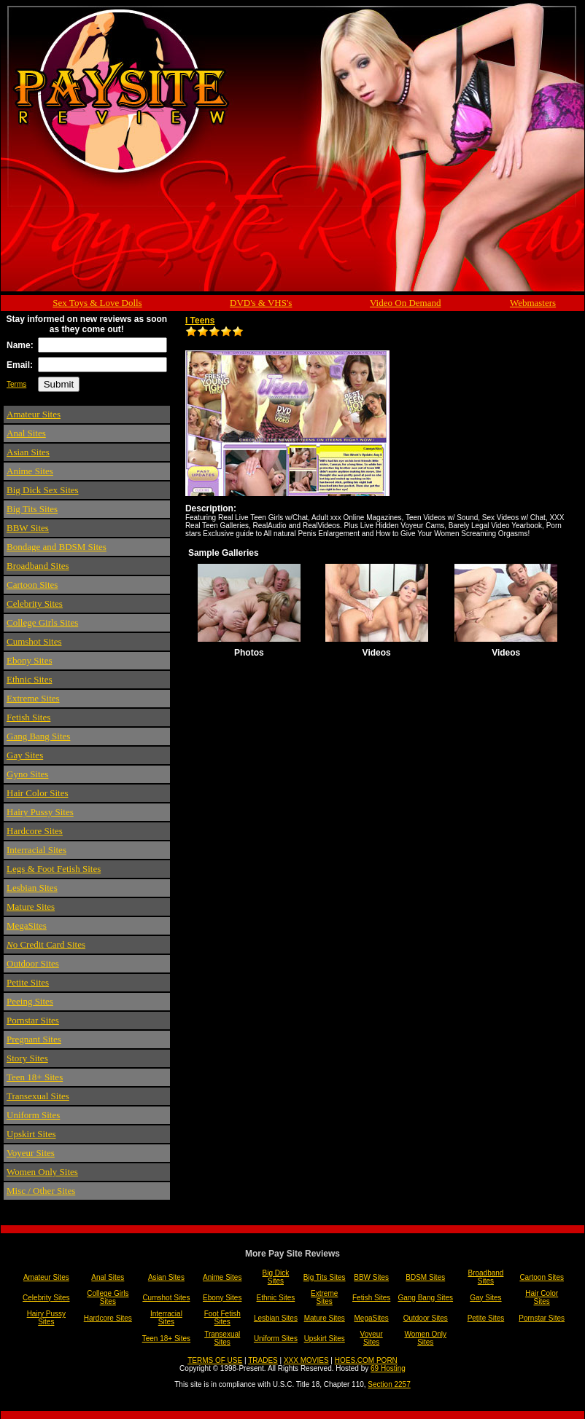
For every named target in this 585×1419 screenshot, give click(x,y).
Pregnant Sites (34, 1039)
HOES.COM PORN (366, 1360)
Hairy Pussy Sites (40, 811)
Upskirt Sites (31, 1133)
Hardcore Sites (35, 830)
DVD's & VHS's (261, 302)
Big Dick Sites (276, 1277)
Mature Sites (31, 906)
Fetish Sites (28, 717)
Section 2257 (389, 1384)
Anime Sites (30, 470)
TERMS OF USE (214, 1360)
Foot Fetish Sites (222, 1318)
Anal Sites (26, 433)
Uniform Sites (33, 1114)
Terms (16, 384)
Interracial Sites (36, 849)
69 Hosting (388, 1368)
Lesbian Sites (32, 887)
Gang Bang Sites (38, 736)
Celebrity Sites (35, 603)
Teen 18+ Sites (35, 1077)
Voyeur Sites (31, 1152)
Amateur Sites (34, 414)
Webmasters (533, 302)
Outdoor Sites (33, 963)
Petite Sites (28, 982)
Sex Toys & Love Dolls (97, 302)
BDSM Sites (425, 1277)
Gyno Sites (27, 774)
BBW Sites (28, 527)
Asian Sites (28, 452)
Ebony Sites (29, 660)
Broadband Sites (38, 565)
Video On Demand (405, 302)
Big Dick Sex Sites (43, 489)
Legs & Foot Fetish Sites (54, 868)
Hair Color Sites (38, 792)
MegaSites (27, 925)
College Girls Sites (42, 622)
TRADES (263, 1360)
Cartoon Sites (32, 584)
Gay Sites (25, 755)
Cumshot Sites (34, 641)
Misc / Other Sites (41, 1190)
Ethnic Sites (29, 679)
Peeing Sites (30, 1001)
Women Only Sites (42, 1171)
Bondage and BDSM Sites (56, 546)
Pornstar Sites (33, 1020)
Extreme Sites (33, 698)
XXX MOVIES (306, 1360)
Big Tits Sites (32, 508)
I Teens (199, 320)
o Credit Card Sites (46, 944)
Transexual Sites (38, 1095)
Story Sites (27, 1058)
